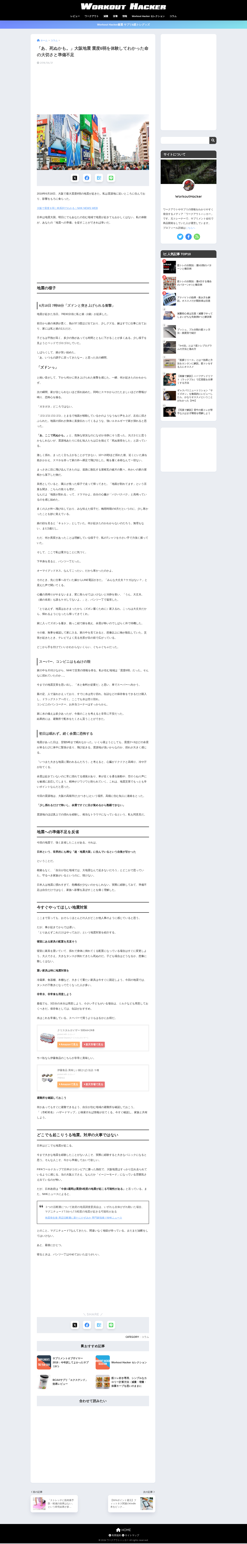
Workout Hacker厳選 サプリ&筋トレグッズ (123, 24)
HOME (123, 1531)
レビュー (75, 16)
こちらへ (191, 227)
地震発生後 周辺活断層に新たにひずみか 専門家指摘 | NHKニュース (86, 1217)
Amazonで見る (69, 1044)
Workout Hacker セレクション (148, 16)
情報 (124, 16)
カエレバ (71, 1035)
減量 (105, 16)
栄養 (115, 16)
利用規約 (115, 1536)
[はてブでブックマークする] (99, 178)
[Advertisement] (93, 90)
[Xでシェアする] (74, 178)
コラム (173, 16)
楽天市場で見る (95, 1044)
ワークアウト (92, 16)
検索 (212, 140)
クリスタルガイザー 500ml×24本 (77, 1030)
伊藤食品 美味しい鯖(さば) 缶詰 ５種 (79, 1070)
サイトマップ (130, 1536)
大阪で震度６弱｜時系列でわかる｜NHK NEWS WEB (69, 208)
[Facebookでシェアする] (86, 178)
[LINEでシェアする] (111, 178)
